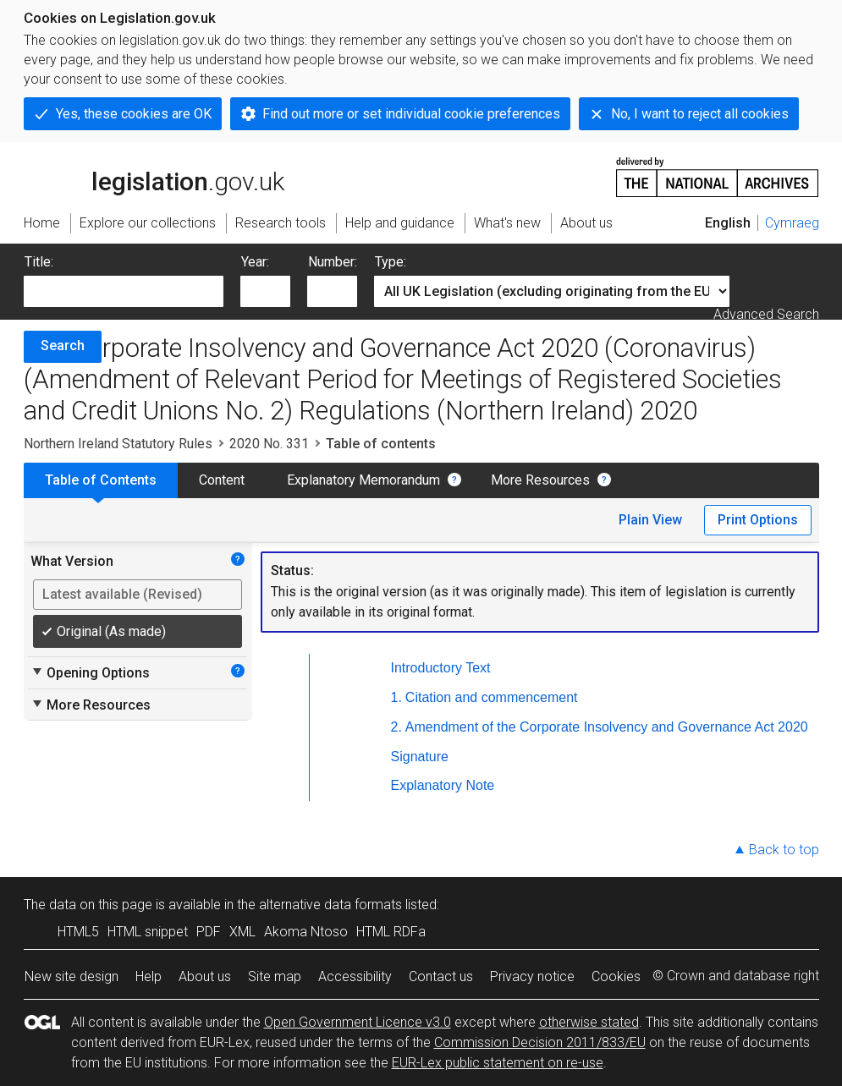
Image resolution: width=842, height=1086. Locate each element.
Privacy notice (532, 976)
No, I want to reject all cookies (700, 114)
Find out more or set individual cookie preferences (411, 114)
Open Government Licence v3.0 (357, 1022)
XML (242, 932)
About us (205, 976)
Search (63, 345)
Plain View (650, 520)
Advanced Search (766, 314)
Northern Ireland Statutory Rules (118, 444)
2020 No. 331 (269, 444)
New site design (71, 976)
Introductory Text (441, 668)
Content (222, 480)
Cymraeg (792, 223)
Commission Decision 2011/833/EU (540, 1042)
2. (396, 727)
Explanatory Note (443, 785)
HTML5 (78, 932)
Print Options (758, 520)
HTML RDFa (391, 932)
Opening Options (90, 672)
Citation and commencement (491, 697)
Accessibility (355, 976)
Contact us (441, 976)
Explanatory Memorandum (363, 480)
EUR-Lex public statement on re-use (497, 1063)
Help (148, 976)
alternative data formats (330, 905)
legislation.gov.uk (154, 176)
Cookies (616, 976)
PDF (208, 932)
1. (396, 697)
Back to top (784, 850)
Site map (274, 976)
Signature (420, 756)
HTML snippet (147, 932)
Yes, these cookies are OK (134, 114)
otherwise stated (589, 1022)
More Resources (540, 480)
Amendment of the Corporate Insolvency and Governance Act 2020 (606, 727)
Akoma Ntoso (306, 932)
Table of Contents (101, 480)
